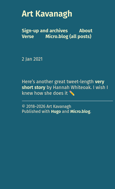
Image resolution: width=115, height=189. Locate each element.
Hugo (56, 111)
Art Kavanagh (47, 14)
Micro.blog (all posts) (68, 36)
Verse (28, 36)
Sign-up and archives (45, 31)
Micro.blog (80, 111)
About (85, 31)
